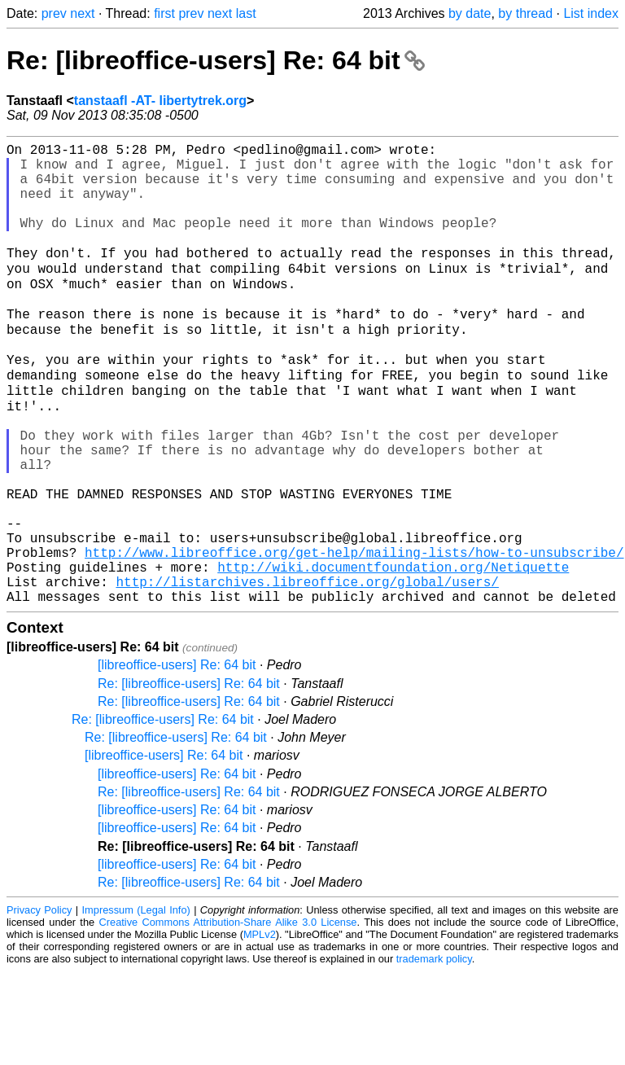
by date (469, 13)
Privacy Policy (39, 1003)
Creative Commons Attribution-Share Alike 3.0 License (228, 1016)
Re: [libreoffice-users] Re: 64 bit (216, 60)
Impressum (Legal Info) (136, 1003)
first (164, 13)
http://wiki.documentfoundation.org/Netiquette (393, 654)
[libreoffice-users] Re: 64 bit (177, 758)
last (246, 13)
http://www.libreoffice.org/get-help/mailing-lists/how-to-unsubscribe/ (354, 636)
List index (590, 13)
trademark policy (434, 1052)
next (82, 13)
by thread (525, 13)
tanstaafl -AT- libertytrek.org (160, 100)
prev (54, 13)
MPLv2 (259, 1028)
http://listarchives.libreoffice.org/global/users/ (307, 672)
